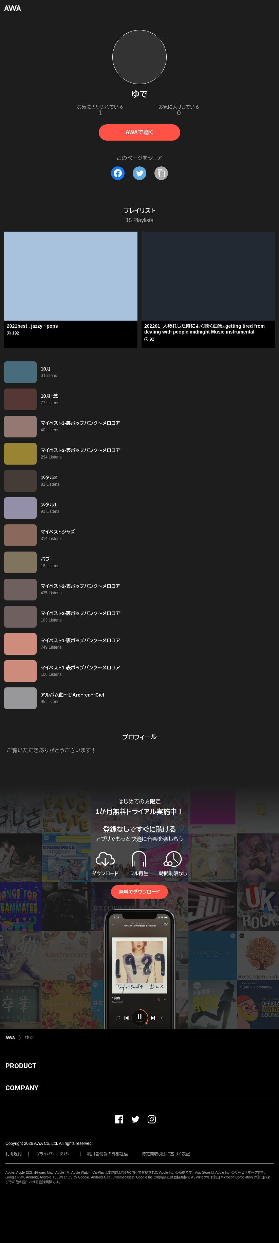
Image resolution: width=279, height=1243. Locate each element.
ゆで (29, 1037)
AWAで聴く (139, 132)
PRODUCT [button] (20, 1066)
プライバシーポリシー (54, 1154)
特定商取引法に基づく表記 (166, 1154)
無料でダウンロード (139, 892)
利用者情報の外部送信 (107, 1154)
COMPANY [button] (21, 1088)
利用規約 (13, 1154)
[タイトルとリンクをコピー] (161, 173)
